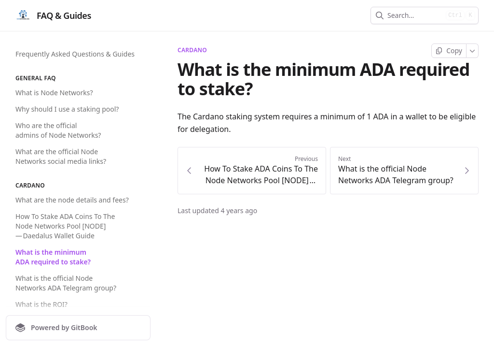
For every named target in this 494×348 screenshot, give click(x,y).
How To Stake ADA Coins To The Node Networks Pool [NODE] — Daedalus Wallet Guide (65, 226)
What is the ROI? (41, 304)
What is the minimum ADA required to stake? (53, 256)
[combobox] (414, 15)
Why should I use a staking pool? (67, 109)
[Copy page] (449, 51)
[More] (473, 51)
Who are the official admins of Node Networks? (58, 130)
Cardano (192, 50)
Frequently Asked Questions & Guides (75, 53)
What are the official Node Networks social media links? (60, 156)
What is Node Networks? (54, 92)
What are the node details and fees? (72, 199)
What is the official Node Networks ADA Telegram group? (65, 283)
